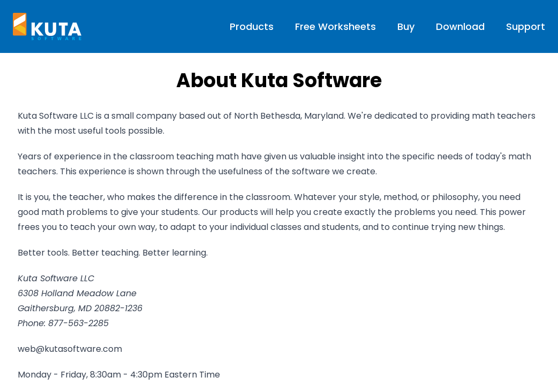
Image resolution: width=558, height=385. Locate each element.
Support (525, 26)
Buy (405, 26)
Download (460, 26)
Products (252, 26)
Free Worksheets (335, 26)
